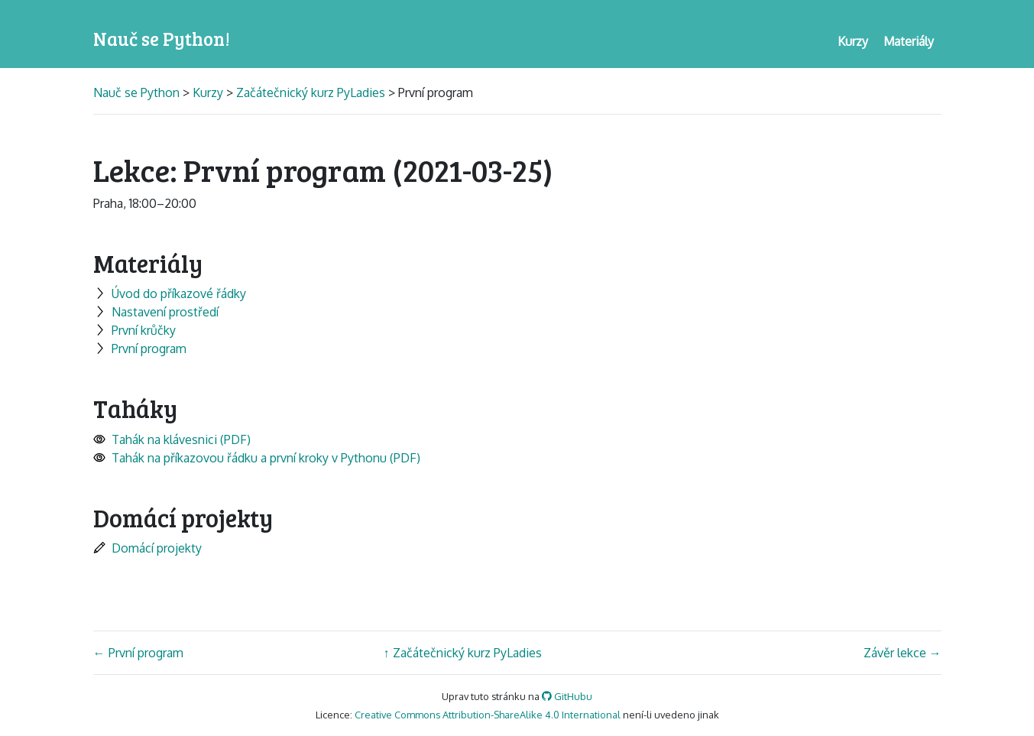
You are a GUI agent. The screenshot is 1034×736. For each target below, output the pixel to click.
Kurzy (208, 92)
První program (139, 348)
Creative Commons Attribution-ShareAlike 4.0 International (488, 714)
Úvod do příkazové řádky (169, 293)
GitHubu (567, 696)
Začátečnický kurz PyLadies (310, 92)
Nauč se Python (138, 92)
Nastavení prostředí (156, 311)
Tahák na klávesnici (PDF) (172, 439)
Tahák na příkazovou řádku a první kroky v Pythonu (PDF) (256, 457)
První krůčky (134, 330)
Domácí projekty (147, 548)
